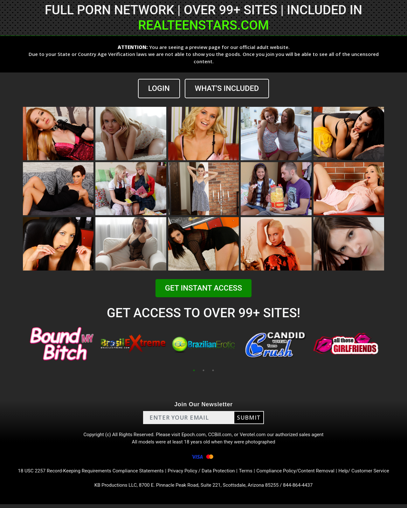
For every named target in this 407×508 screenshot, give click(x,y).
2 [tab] (203, 370)
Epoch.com (193, 435)
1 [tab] (194, 370)
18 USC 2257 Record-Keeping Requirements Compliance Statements (85, 473)
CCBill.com (220, 435)
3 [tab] (213, 370)
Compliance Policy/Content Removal (300, 473)
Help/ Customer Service (372, 473)
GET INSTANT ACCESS (203, 288)
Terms (248, 473)
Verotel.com (255, 435)
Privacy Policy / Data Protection (201, 473)
